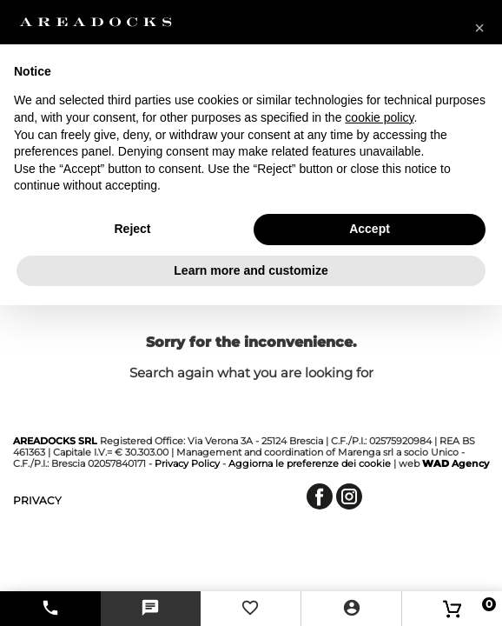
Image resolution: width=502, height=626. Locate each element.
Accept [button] (369, 229)
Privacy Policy (187, 463)
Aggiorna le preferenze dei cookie (309, 463)
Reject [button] (132, 229)
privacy (37, 500)
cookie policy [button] (379, 117)
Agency (455, 463)
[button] (479, 28)
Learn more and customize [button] (250, 270)
